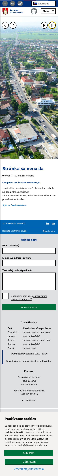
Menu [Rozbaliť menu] (48, 11)
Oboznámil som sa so (29, 297)
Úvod (6, 175)
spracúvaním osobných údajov (29, 297)
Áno (48, 223)
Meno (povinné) (10, 245)
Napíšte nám (49, 231)
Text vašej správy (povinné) (17, 270)
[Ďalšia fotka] (13, 25)
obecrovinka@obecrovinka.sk (29, 390)
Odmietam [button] (29, 461)
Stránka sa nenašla (24, 175)
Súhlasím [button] (28, 453)
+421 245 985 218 (29, 394)
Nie (54, 223)
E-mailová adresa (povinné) (17, 257)
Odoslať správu (29, 307)
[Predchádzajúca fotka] (5, 25)
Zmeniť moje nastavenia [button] (29, 468)
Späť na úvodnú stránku (14, 205)
